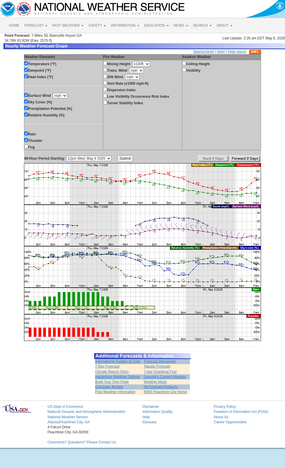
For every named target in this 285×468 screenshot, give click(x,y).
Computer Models (109, 387)
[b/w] (221, 51)
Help (146, 417)
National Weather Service (67, 417)
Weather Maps (155, 382)
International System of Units (117, 361)
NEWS (181, 25)
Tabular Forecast (157, 366)
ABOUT (225, 25)
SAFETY (97, 25)
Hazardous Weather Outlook (117, 377)
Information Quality (157, 412)
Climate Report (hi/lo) (112, 372)
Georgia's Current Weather (165, 377)
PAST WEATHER (68, 25)
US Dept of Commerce (65, 407)
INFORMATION (125, 25)
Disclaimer (150, 407)
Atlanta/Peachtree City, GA (68, 422)
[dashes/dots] (203, 51)
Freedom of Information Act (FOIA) (241, 412)
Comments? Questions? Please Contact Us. (82, 442)
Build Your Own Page (112, 382)
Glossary (149, 422)
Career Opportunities (230, 422)
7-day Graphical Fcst (160, 372)
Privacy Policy (225, 407)
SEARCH (202, 25)
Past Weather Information (115, 392)
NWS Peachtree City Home (165, 392)
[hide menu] (237, 51)
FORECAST (35, 25)
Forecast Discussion (160, 361)
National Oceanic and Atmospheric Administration (86, 412)
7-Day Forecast (107, 366)
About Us (221, 417)
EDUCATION (156, 25)
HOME (14, 25)
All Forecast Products (160, 387)
